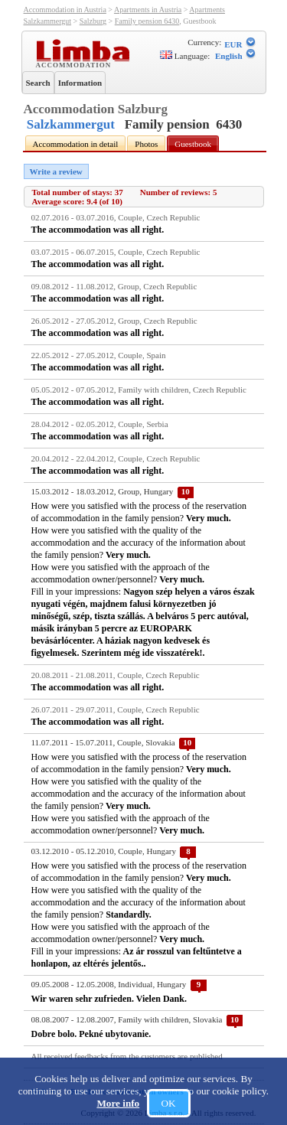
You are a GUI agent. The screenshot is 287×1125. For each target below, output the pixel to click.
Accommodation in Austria (65, 9)
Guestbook (192, 143)
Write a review (56, 171)
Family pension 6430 (147, 21)
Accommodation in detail (76, 143)
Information (80, 82)
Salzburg (93, 21)
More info (117, 1103)
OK (168, 1103)
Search (38, 82)
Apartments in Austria (147, 9)
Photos (146, 143)
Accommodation (75, 64)
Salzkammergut (71, 124)
